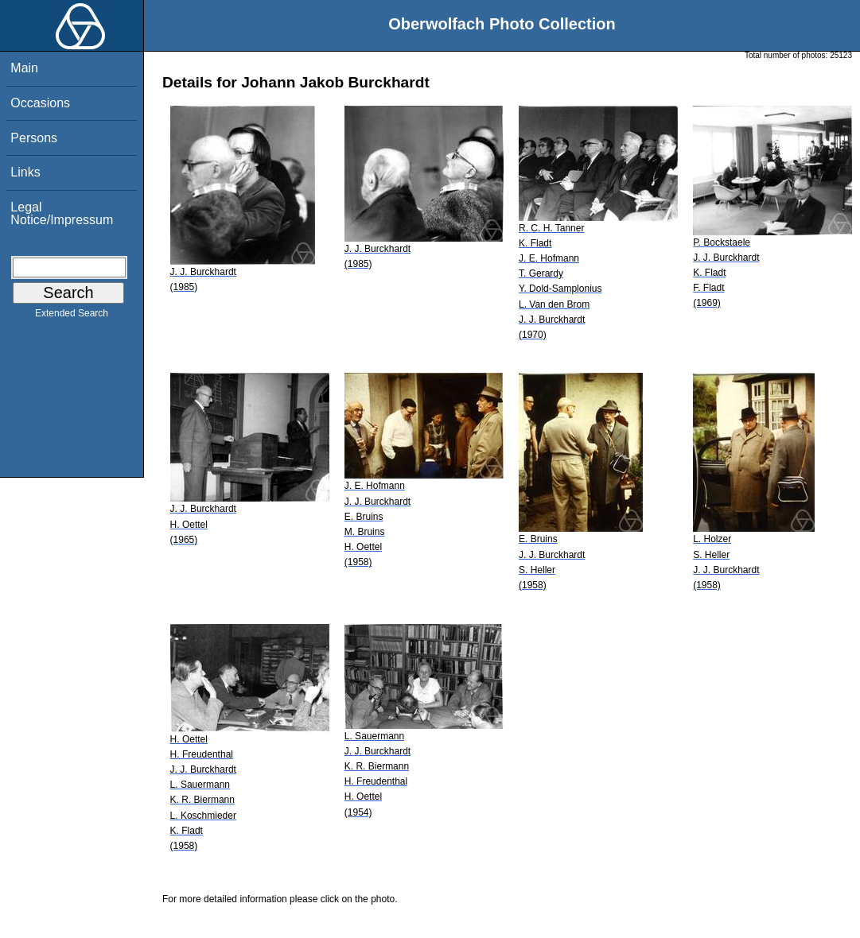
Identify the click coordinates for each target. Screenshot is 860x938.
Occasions (40, 103)
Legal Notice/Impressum (61, 213)
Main (24, 68)
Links (25, 172)
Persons (33, 138)
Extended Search (71, 316)
